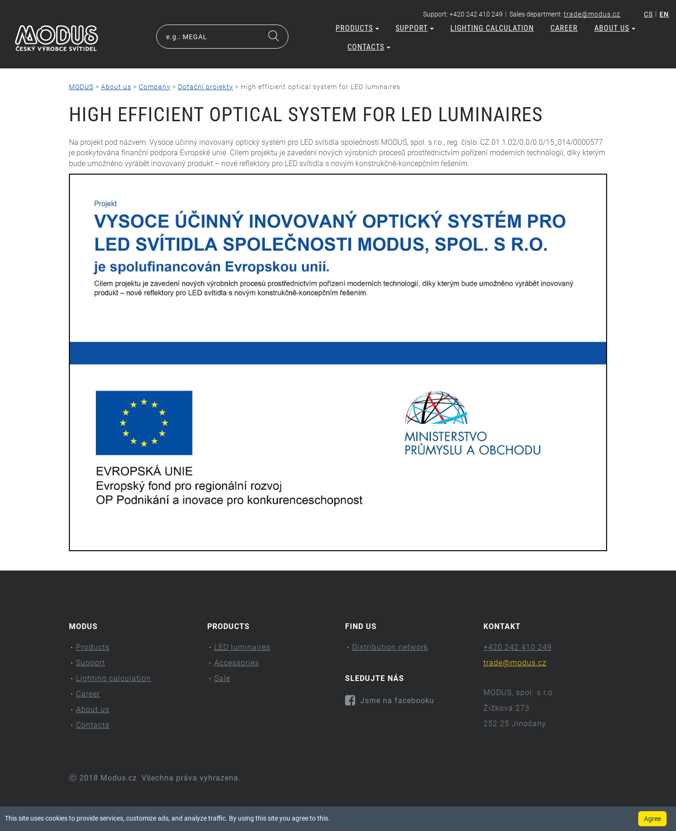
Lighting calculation (492, 28)
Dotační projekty (205, 87)
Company (154, 87)
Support (415, 28)
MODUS (81, 87)
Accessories (236, 662)
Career (564, 28)
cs (648, 14)
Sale (222, 678)
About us (614, 28)
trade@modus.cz (592, 14)
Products (357, 28)
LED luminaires (242, 647)
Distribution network (390, 647)
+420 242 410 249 (517, 647)
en (664, 14)
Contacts (368, 46)
